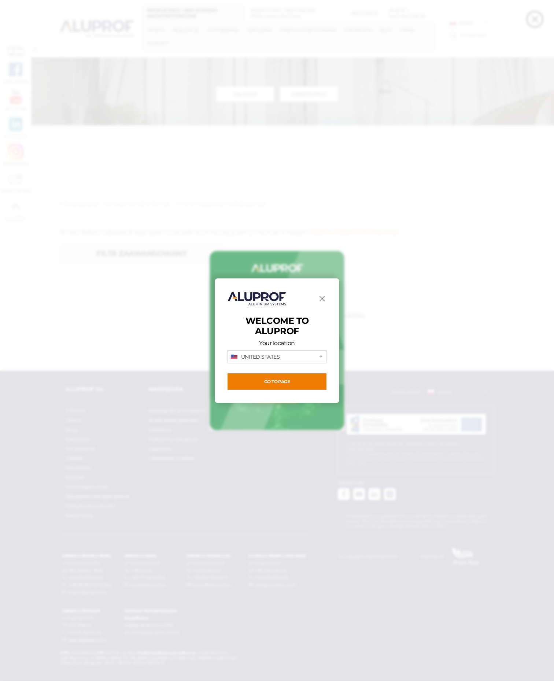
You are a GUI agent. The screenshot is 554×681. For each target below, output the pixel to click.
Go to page (277, 381)
